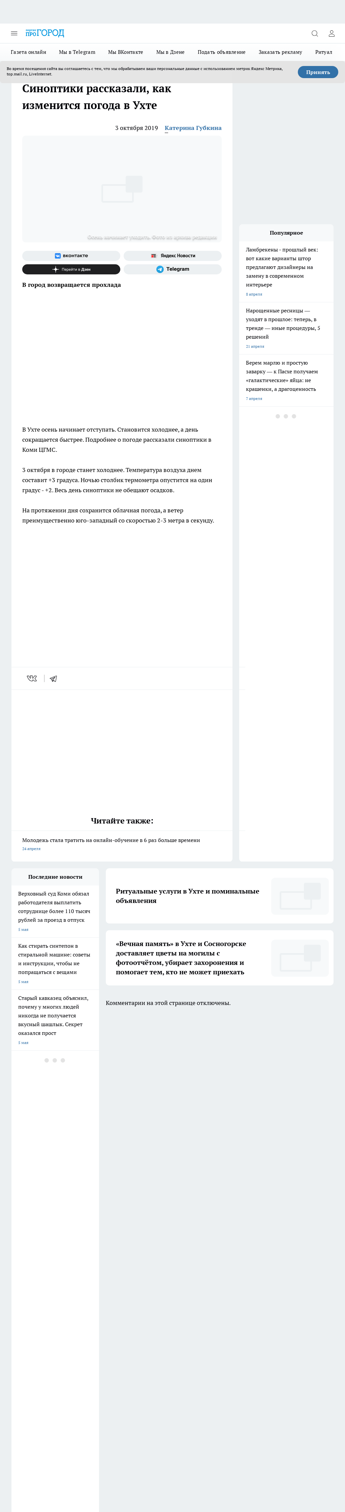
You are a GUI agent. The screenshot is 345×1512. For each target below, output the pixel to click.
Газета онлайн (28, 52)
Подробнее (112, 1475)
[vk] (32, 678)
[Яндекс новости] (173, 256)
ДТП (136, 1283)
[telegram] (55, 678)
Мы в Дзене (170, 52)
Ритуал (324, 52)
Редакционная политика (155, 1298)
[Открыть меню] (14, 33)
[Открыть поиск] (314, 33)
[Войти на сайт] (331, 33)
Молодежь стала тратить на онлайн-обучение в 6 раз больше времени (122, 845)
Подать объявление (222, 52)
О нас (137, 1307)
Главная (18, 1315)
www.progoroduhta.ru (64, 1333)
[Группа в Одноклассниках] (208, 1256)
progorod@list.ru (152, 1362)
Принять (318, 72)
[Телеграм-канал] (173, 269)
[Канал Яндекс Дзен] (71, 269)
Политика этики (87, 1298)
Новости (80, 1315)
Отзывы (79, 1307)
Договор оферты (88, 1283)
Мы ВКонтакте (126, 52)
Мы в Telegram (77, 52)
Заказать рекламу (281, 52)
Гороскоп (20, 1298)
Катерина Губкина (193, 128)
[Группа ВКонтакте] (71, 256)
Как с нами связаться (31, 1307)
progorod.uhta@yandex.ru (36, 1372)
